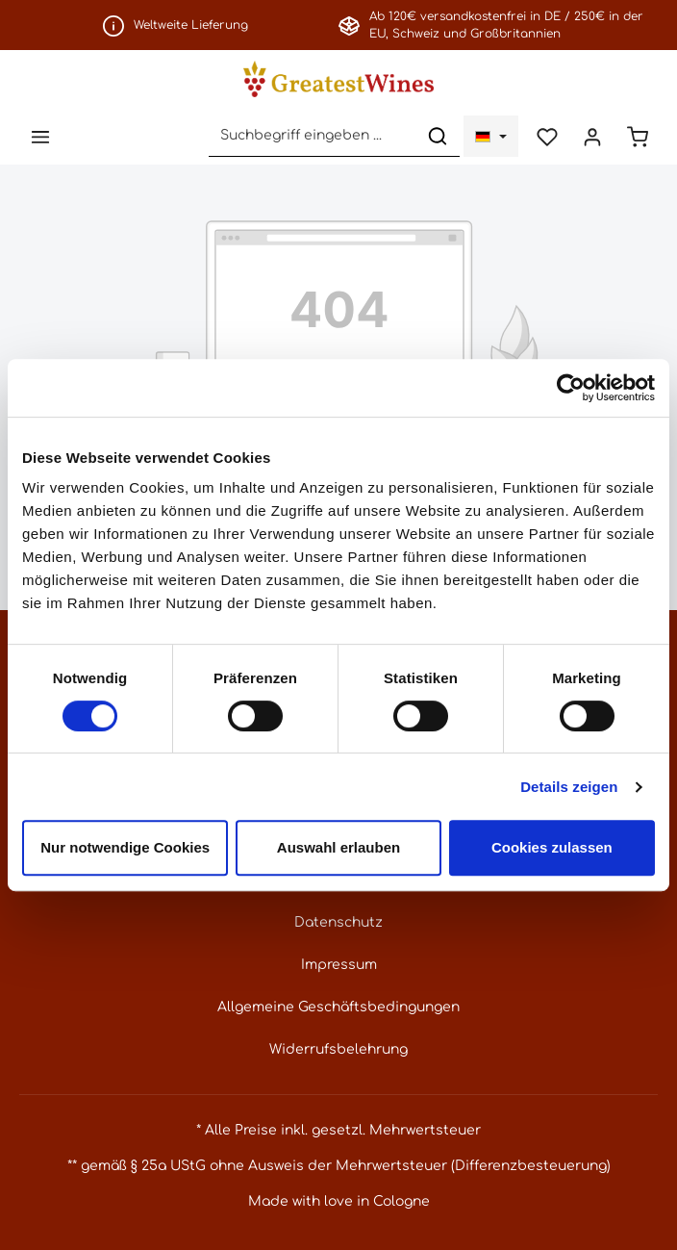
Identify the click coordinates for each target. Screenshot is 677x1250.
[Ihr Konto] (592, 136)
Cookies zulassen (552, 847)
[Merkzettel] (546, 136)
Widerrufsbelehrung (338, 1049)
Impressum (339, 964)
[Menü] (40, 136)
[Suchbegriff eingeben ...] (312, 136)
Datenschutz (338, 922)
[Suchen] (437, 136)
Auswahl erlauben (338, 847)
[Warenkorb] (637, 136)
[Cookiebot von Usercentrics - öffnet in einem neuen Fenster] (571, 387)
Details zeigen (568, 786)
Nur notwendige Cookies (125, 847)
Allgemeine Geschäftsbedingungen (338, 1007)
